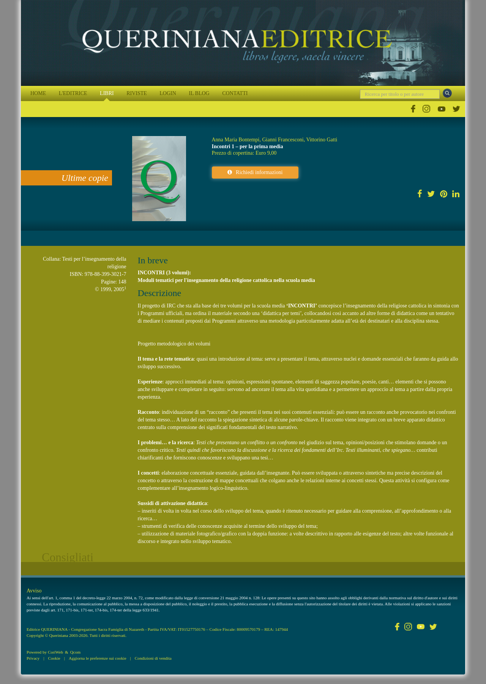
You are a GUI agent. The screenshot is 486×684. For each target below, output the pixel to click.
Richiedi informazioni (254, 172)
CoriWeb (55, 652)
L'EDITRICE (73, 93)
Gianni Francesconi (282, 139)
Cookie (54, 658)
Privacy (33, 658)
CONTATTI (235, 93)
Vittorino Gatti (321, 139)
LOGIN (167, 93)
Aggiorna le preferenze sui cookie (97, 658)
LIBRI (107, 93)
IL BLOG (199, 93)
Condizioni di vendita (153, 658)
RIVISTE (136, 93)
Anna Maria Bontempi (236, 139)
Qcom (75, 652)
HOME (38, 93)
